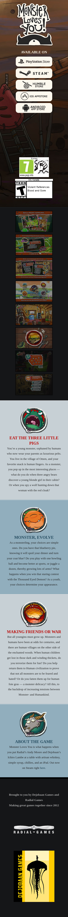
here (42, 768)
